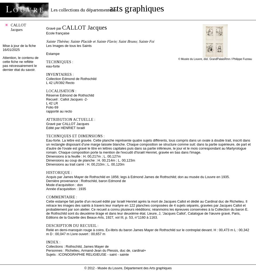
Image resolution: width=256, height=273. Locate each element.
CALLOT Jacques (18, 27)
